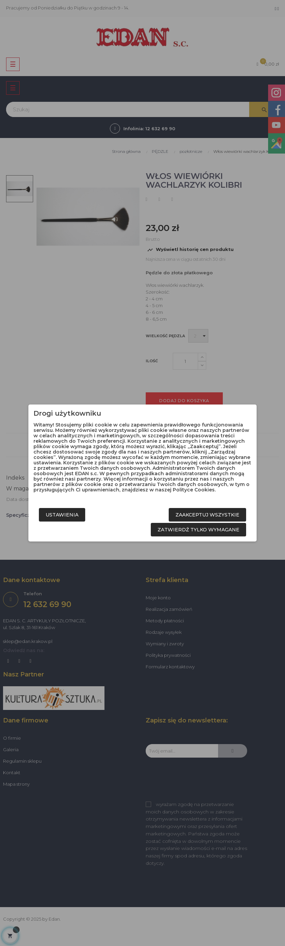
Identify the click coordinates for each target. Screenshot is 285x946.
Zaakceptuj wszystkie (207, 515)
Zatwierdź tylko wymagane (198, 530)
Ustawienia (62, 515)
